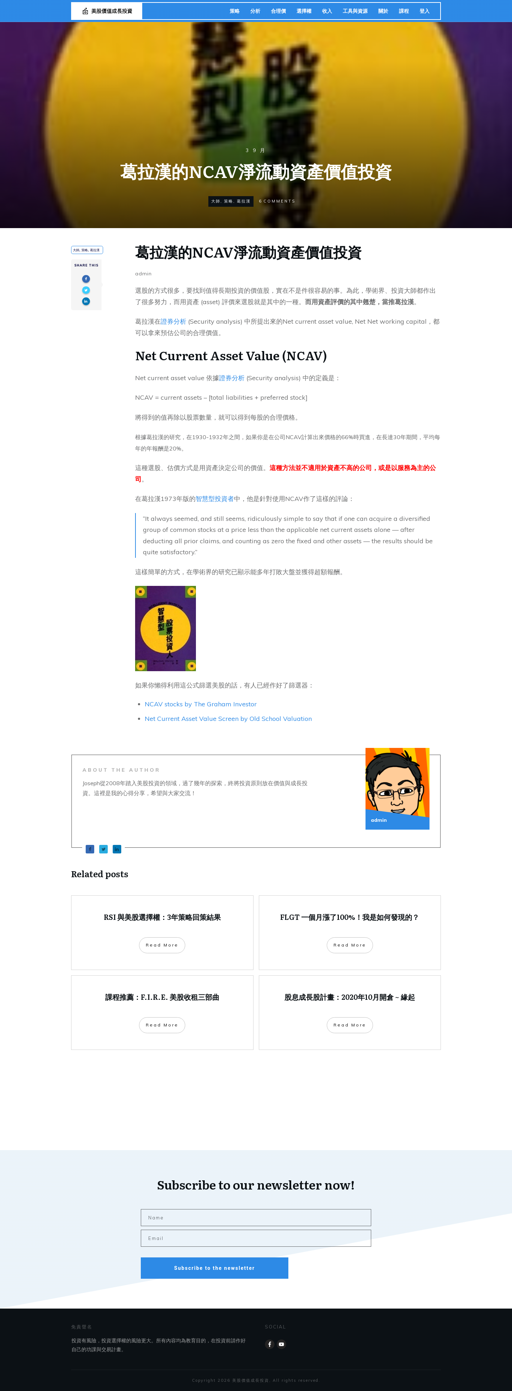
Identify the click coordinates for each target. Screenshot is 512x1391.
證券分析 (173, 321)
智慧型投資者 (215, 499)
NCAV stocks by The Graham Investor (201, 704)
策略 (228, 201)
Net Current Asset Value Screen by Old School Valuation (228, 719)
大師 (215, 201)
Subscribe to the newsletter (214, 1268)
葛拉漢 (244, 201)
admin (143, 273)
